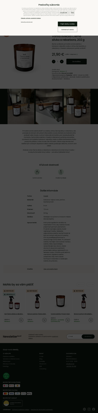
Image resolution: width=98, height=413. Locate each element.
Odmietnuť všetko (67, 30)
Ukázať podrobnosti (26, 22)
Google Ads (63, 12)
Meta (72, 12)
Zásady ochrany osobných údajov (31, 18)
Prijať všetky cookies (67, 24)
